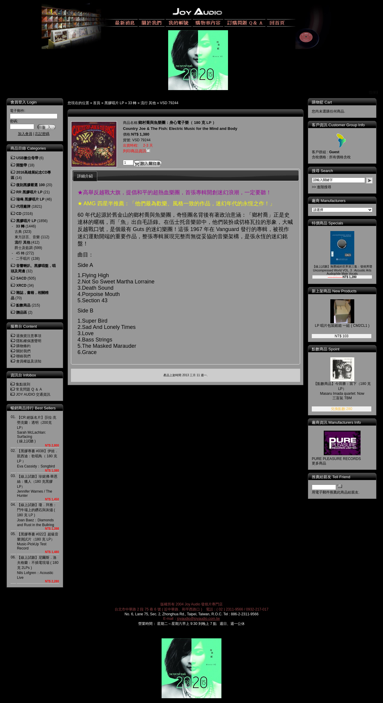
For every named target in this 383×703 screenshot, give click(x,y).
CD (18, 214)
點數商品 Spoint (325, 349)
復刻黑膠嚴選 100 (30, 185)
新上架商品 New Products (334, 291)
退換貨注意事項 (28, 336)
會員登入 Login (23, 102)
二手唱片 (23, 258)
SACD (21, 278)
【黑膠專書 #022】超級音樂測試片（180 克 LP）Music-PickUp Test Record (37, 541)
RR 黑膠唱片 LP (29, 192)
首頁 (96, 103)
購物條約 (23, 346)
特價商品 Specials (327, 223)
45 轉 (20, 253)
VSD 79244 (169, 103)
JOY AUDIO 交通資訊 (33, 394)
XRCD (21, 285)
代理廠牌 (23, 206)
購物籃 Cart (322, 102)
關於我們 (23, 351)
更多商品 (319, 463)
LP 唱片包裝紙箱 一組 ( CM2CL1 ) (342, 326)
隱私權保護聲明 (28, 341)
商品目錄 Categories (28, 148)
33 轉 (132, 103)
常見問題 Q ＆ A (29, 389)
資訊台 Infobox (23, 375)
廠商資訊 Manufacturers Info (336, 422)
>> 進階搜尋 (321, 187)
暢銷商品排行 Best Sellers (33, 408)
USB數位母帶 (27, 158)
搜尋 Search (322, 170)
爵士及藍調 (24, 248)
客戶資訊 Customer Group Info (338, 125)
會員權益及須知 (28, 361)
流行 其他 (148, 103)
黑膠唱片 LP (114, 103)
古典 (18, 232)
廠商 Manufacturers (329, 200)
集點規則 (23, 384)
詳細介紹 (85, 176)
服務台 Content (23, 326)
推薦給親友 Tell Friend (331, 477)
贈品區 (21, 312)
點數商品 (23, 305)
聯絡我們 (23, 356)
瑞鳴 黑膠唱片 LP (30, 199)
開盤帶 (21, 165)
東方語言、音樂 (27, 237)
